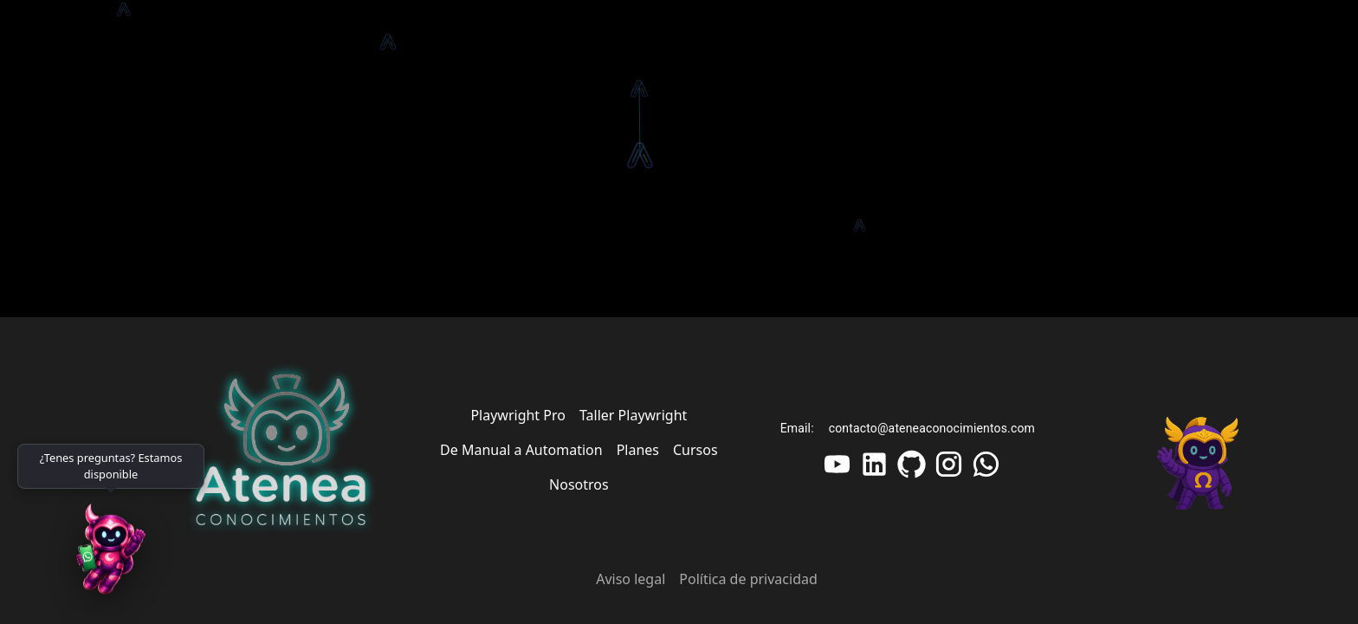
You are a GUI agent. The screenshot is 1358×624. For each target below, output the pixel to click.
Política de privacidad (748, 578)
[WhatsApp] (111, 555)
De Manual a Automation (521, 449)
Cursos (695, 449)
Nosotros (579, 484)
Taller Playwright (633, 415)
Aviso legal (630, 578)
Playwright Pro (518, 415)
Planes (638, 449)
